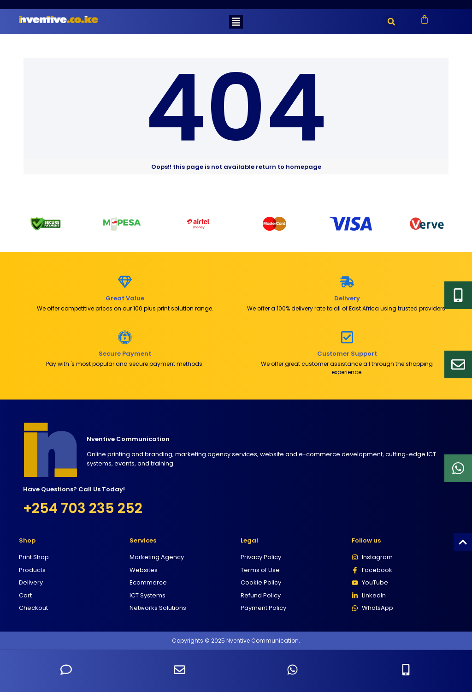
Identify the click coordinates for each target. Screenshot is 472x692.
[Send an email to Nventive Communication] (179, 669)
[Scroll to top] (463, 542)
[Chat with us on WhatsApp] (292, 669)
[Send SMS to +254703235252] (66, 669)
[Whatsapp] (458, 468)
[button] (236, 22)
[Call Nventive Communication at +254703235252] (406, 669)
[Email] (458, 364)
